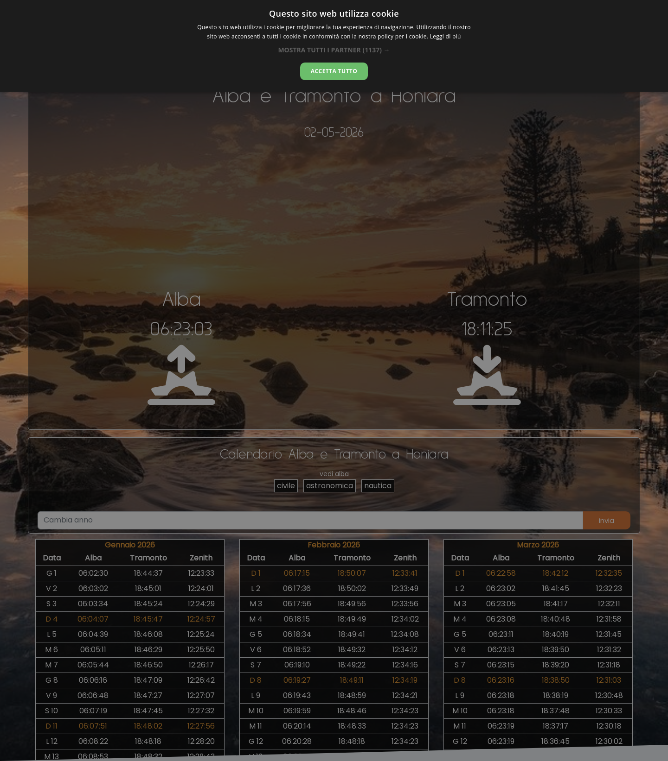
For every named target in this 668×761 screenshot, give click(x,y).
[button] (334, 50)
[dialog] (334, 46)
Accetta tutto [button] (334, 71)
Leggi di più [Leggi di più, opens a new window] (445, 36)
